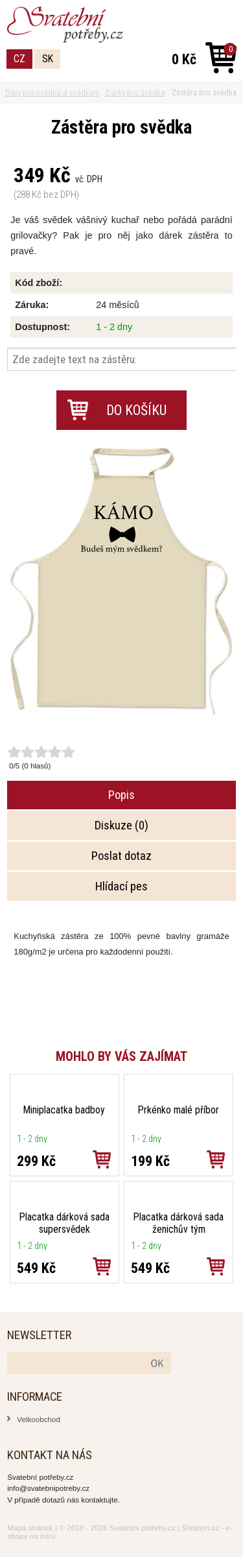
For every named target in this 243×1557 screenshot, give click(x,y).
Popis (121, 795)
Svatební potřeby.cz (143, 1527)
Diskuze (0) (121, 825)
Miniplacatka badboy (64, 1110)
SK (47, 59)
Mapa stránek (30, 1527)
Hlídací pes (121, 886)
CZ (19, 59)
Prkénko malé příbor (178, 1110)
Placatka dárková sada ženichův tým (178, 1223)
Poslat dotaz (121, 856)
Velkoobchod (38, 1419)
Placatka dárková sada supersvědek (64, 1223)
